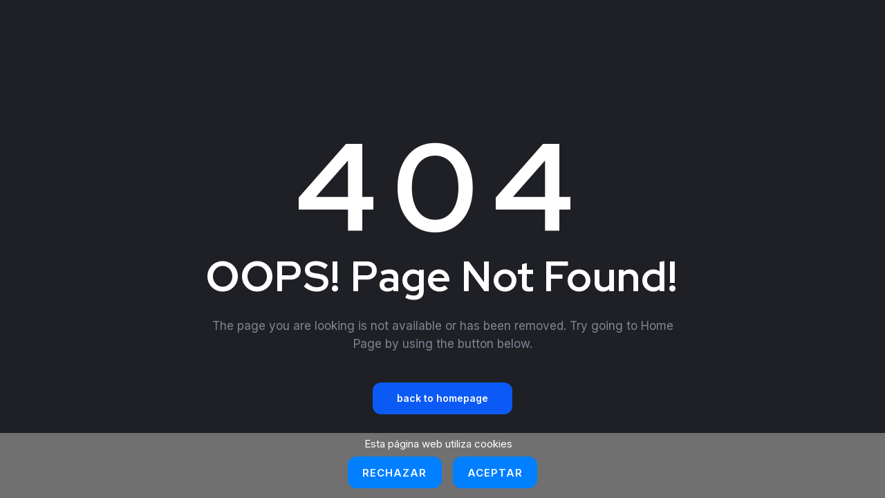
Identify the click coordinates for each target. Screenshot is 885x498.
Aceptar (495, 472)
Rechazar (394, 472)
